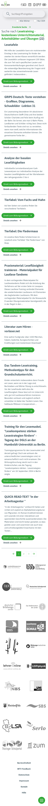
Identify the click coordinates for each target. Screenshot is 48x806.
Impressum (24, 781)
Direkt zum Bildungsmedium (17, 81)
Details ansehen (12, 86)
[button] (41, 800)
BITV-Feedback (24, 769)
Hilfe (24, 792)
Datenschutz (24, 775)
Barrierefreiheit (24, 763)
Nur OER (41, 21)
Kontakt (24, 787)
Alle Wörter (25, 21)
